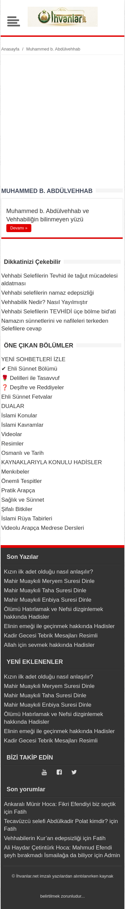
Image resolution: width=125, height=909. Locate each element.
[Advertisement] (62, 121)
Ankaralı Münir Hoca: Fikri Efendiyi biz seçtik (60, 804)
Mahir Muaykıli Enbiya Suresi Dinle (48, 600)
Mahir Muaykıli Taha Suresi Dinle (45, 590)
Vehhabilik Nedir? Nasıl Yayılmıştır (44, 302)
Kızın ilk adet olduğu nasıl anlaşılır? (48, 572)
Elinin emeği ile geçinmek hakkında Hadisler (59, 626)
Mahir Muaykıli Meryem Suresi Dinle (49, 581)
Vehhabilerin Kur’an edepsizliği (42, 838)
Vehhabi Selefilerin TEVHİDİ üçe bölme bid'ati (58, 311)
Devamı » (18, 228)
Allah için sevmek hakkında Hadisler (49, 645)
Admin (112, 855)
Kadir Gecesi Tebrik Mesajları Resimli (51, 635)
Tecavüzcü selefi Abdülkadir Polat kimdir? (56, 821)
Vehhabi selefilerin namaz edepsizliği (47, 293)
